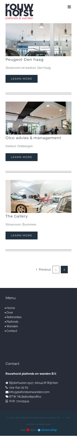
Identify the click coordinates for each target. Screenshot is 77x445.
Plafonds (12, 321)
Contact (11, 331)
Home (10, 308)
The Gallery (17, 216)
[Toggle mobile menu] (69, 7)
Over (9, 312)
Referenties (14, 317)
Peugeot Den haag (25, 59)
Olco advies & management (33, 138)
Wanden (12, 326)
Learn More (21, 78)
